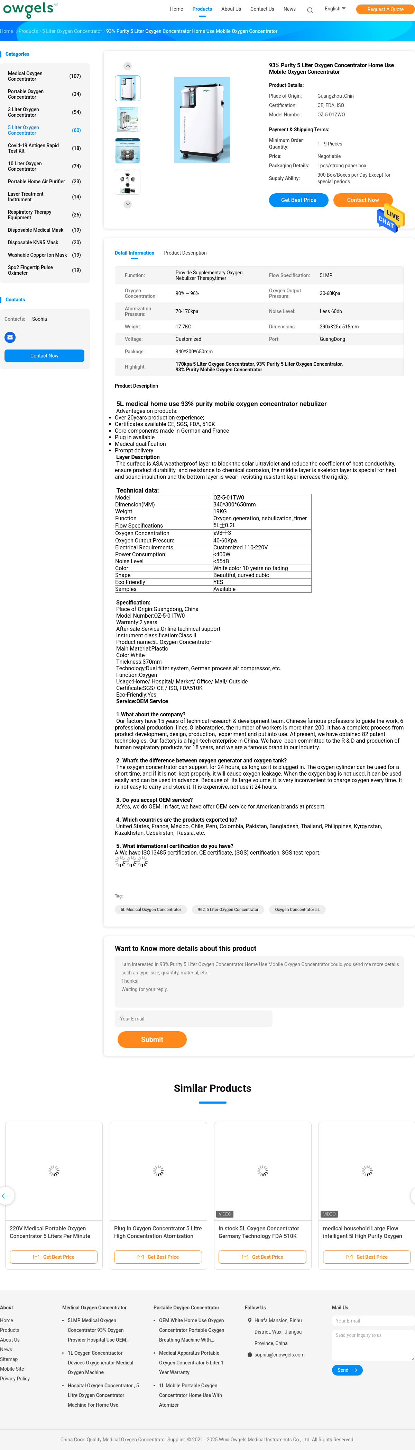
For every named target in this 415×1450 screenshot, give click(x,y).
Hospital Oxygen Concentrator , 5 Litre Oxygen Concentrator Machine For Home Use (103, 1395)
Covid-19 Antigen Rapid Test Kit (44, 148)
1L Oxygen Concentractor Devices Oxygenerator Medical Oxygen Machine (100, 1362)
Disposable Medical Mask (44, 230)
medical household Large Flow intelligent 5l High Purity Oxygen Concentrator (362, 1236)
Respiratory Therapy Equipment (44, 214)
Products (9, 1330)
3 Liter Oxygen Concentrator (44, 112)
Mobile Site (12, 1369)
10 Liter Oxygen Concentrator (44, 166)
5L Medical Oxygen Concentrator (151, 909)
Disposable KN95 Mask (44, 242)
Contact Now (44, 356)
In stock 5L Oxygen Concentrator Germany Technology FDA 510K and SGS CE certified (259, 1236)
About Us (10, 1340)
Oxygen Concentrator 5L (297, 909)
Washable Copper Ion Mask (44, 254)
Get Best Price (298, 200)
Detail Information (134, 253)
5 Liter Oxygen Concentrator (44, 130)
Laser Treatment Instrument (44, 196)
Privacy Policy (15, 1378)
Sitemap (9, 1359)
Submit (152, 1039)
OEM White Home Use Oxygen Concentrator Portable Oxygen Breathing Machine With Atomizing (191, 1331)
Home (6, 1320)
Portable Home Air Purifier (44, 181)
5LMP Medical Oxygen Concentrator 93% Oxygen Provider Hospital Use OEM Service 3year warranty (97, 1331)
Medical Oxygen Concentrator (44, 76)
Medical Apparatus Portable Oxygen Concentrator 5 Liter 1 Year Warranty (191, 1362)
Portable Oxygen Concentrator (44, 94)
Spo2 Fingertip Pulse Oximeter (44, 270)
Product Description (185, 253)
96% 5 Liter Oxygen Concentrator (228, 909)
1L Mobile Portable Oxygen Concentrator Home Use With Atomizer (190, 1395)
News (6, 1349)
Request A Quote (386, 9)
